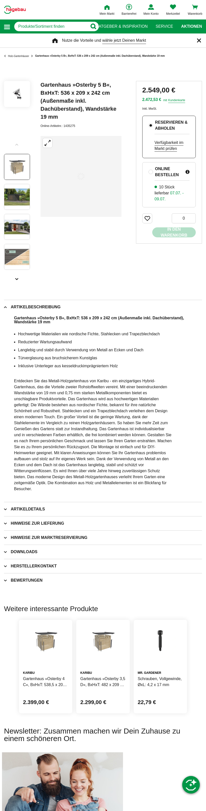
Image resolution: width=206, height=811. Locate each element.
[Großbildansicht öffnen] (81, 176)
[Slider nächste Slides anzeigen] (17, 277)
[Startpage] (15, 10)
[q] (51, 26)
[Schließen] (199, 40)
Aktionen (191, 26)
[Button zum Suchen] (93, 26)
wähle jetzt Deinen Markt (124, 40)
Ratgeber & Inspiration (122, 26)
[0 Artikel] (184, 218)
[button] (7, 26)
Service (164, 26)
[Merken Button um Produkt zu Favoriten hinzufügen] (147, 218)
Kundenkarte (176, 100)
